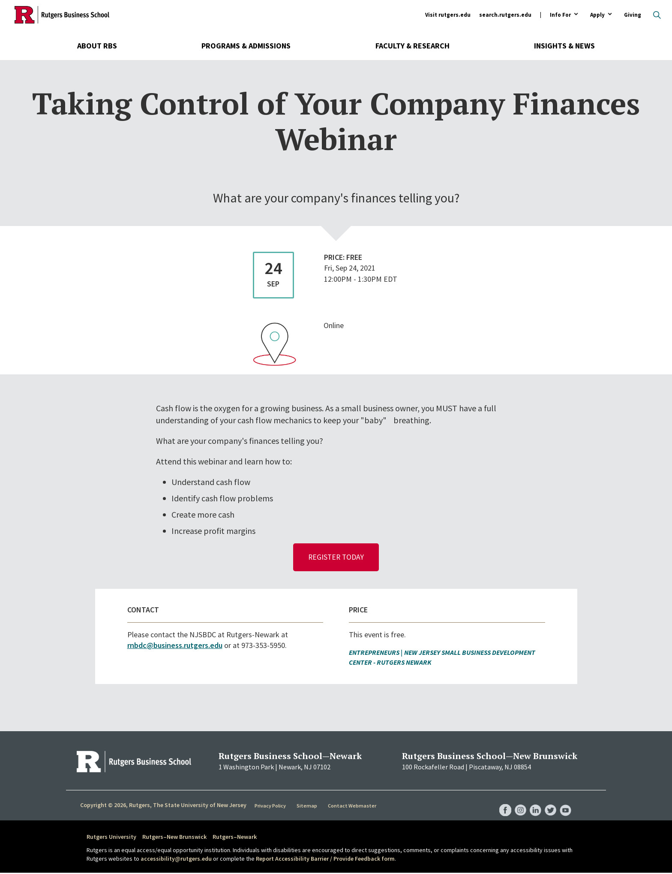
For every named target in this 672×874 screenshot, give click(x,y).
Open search (657, 15)
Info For (560, 15)
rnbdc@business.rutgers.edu (174, 646)
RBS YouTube (564, 802)
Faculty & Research (412, 46)
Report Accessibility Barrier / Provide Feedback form (325, 860)
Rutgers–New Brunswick (174, 838)
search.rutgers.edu (505, 14)
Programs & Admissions (246, 46)
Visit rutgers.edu (448, 14)
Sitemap (308, 807)
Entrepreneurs (374, 653)
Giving (632, 14)
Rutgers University (111, 838)
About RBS (97, 46)
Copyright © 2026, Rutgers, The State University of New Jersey (163, 806)
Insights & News (564, 46)
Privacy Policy (271, 807)
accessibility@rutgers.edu (176, 860)
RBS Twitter (548, 802)
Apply (597, 15)
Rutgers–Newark (235, 838)
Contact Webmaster (353, 807)
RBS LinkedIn (532, 802)
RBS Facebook (499, 802)
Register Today (336, 557)
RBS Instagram (516, 802)
